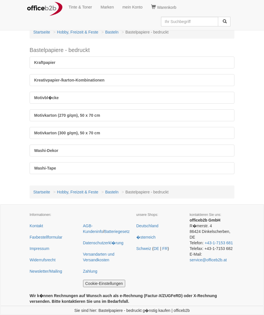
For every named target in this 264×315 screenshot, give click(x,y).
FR (165, 248)
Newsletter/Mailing (46, 271)
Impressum (39, 248)
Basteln (112, 32)
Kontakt (36, 226)
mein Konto (132, 7)
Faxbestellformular (46, 237)
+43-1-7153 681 (219, 243)
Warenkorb (163, 7)
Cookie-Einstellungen (104, 283)
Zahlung (90, 271)
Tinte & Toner (80, 7)
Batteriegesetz (117, 231)
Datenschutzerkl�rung (103, 243)
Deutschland (147, 226)
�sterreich (146, 237)
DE (156, 248)
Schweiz (143, 248)
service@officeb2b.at (208, 260)
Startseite (41, 32)
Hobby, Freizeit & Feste (77, 32)
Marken (107, 7)
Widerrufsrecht (42, 260)
